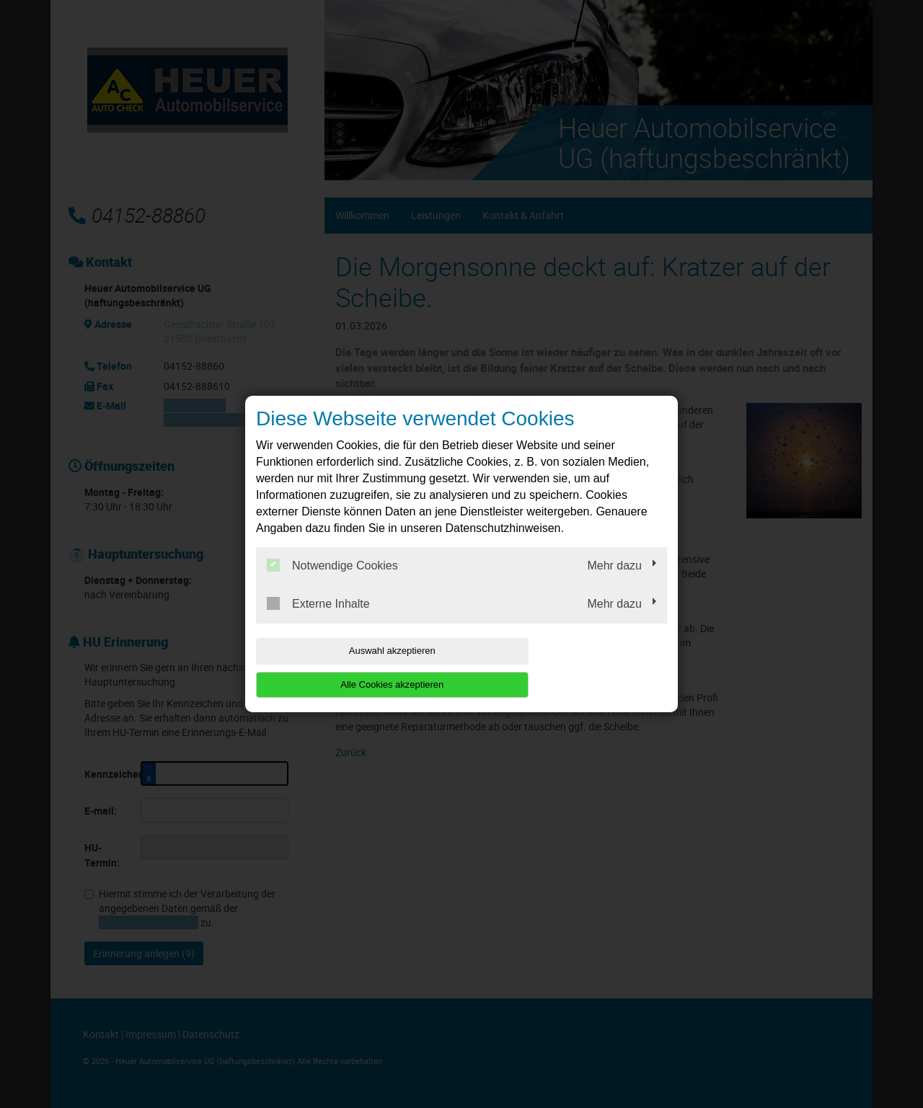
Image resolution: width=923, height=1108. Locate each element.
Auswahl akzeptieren (348, 667)
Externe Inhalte (318, 620)
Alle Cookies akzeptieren (574, 667)
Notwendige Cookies (332, 582)
